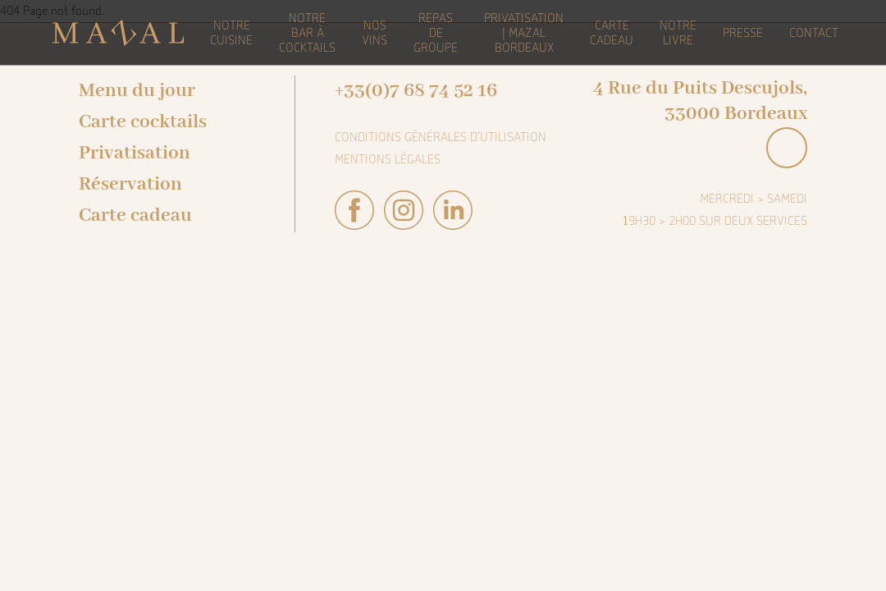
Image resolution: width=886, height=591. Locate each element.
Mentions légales (388, 159)
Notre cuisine (231, 33)
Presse (743, 32)
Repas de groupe (435, 33)
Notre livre (678, 33)
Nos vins (374, 33)
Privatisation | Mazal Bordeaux (524, 33)
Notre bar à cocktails (307, 33)
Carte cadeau (135, 215)
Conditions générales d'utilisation (440, 137)
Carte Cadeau (611, 33)
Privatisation (134, 153)
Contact (813, 32)
